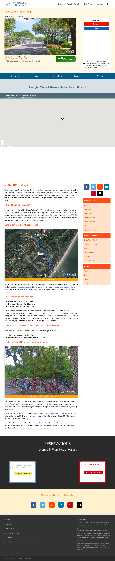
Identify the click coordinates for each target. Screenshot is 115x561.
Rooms (36, 76)
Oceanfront (87, 205)
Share (28, 16)
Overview (15, 76)
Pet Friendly (88, 209)
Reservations (21, 16)
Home (8, 520)
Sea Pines (87, 257)
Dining (100, 76)
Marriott (86, 279)
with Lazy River (89, 226)
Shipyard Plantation (90, 261)
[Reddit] (100, 187)
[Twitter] (93, 187)
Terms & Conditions (12, 533)
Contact (8, 524)
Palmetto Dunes (89, 252)
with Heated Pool (90, 217)
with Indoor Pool (89, 222)
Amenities (57, 76)
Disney (86, 271)
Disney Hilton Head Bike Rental (53, 413)
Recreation (78, 76)
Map (12, 16)
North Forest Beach (90, 240)
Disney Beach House (26, 289)
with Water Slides (90, 230)
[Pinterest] (93, 194)
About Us (9, 537)
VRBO (86, 283)
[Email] (100, 194)
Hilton (86, 275)
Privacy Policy (10, 529)
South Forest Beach (90, 244)
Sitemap (8, 542)
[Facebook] (87, 187)
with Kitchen (88, 213)
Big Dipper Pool (34, 416)
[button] (107, 4)
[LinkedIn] (107, 187)
